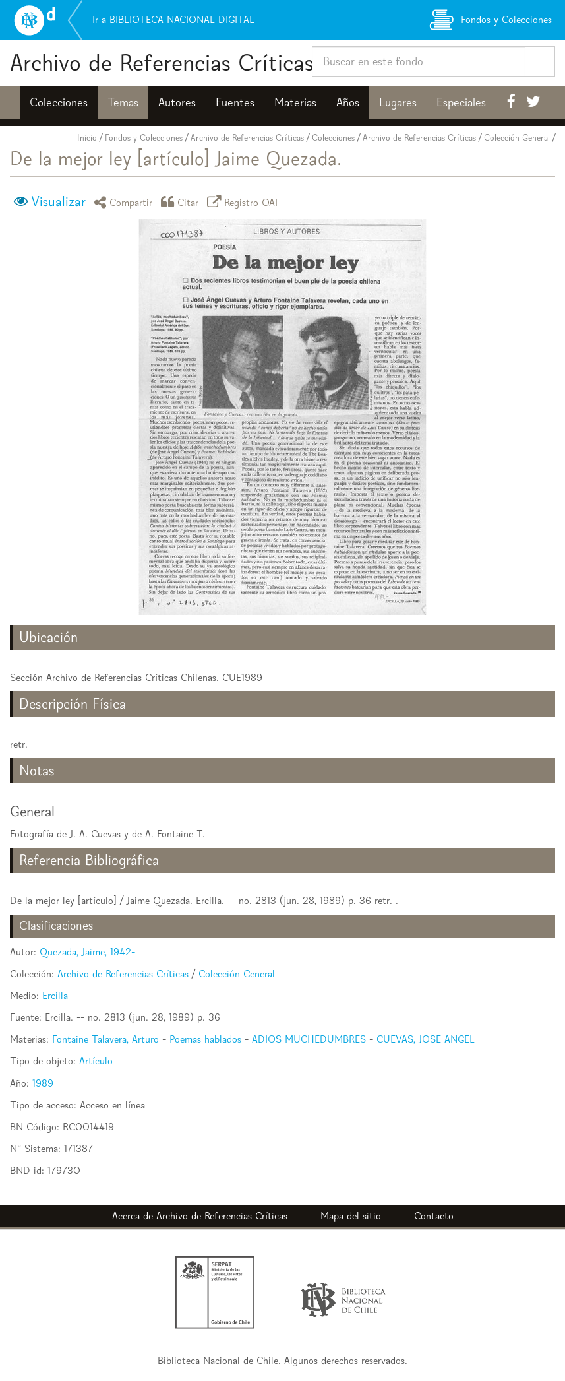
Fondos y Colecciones (144, 137)
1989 (42, 1083)
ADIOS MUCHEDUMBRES (309, 1039)
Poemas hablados (205, 1039)
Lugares (398, 102)
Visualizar (58, 201)
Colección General (517, 137)
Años (347, 102)
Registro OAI (244, 202)
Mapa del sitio (350, 1215)
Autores (177, 102)
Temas (122, 102)
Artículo (96, 1060)
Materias (295, 102)
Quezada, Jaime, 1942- (87, 952)
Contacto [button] (434, 1215)
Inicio (87, 137)
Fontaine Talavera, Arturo (105, 1039)
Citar (182, 202)
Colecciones (59, 102)
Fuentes (235, 102)
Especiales (461, 102)
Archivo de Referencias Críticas (162, 62)
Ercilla (55, 995)
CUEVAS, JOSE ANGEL (425, 1039)
